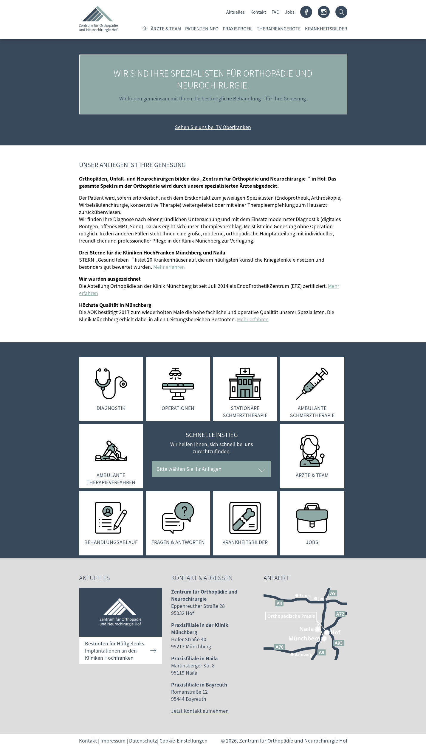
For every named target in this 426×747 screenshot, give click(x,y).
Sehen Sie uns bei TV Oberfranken (213, 127)
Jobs (290, 12)
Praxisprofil (237, 28)
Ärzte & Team (166, 28)
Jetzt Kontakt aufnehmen (200, 710)
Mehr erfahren (169, 266)
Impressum (113, 740)
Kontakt (258, 12)
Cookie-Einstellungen (183, 740)
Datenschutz (143, 740)
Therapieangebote (279, 28)
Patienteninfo (202, 28)
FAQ (275, 12)
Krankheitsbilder (326, 28)
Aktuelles (235, 12)
